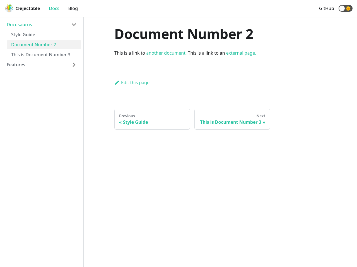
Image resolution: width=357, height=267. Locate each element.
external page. (241, 53)
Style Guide (23, 34)
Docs (54, 8)
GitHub (326, 8)
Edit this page (131, 82)
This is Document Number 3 (40, 55)
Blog (73, 8)
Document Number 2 (33, 45)
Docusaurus (19, 24)
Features (16, 65)
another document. (166, 53)
